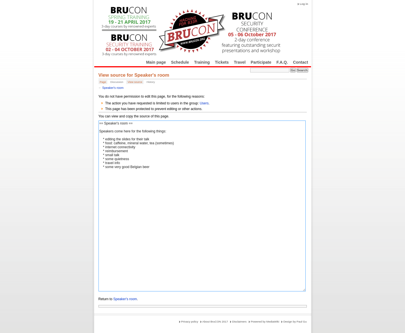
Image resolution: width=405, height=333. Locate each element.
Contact (300, 62)
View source (135, 81)
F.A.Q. (282, 62)
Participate (261, 62)
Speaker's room (112, 87)
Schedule (180, 62)
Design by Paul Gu (295, 321)
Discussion (116, 81)
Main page (156, 62)
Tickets (222, 62)
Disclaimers (239, 321)
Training (202, 62)
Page (103, 81)
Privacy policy (189, 321)
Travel (239, 62)
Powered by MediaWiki (265, 321)
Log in (304, 3)
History (151, 81)
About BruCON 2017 (215, 321)
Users (204, 103)
